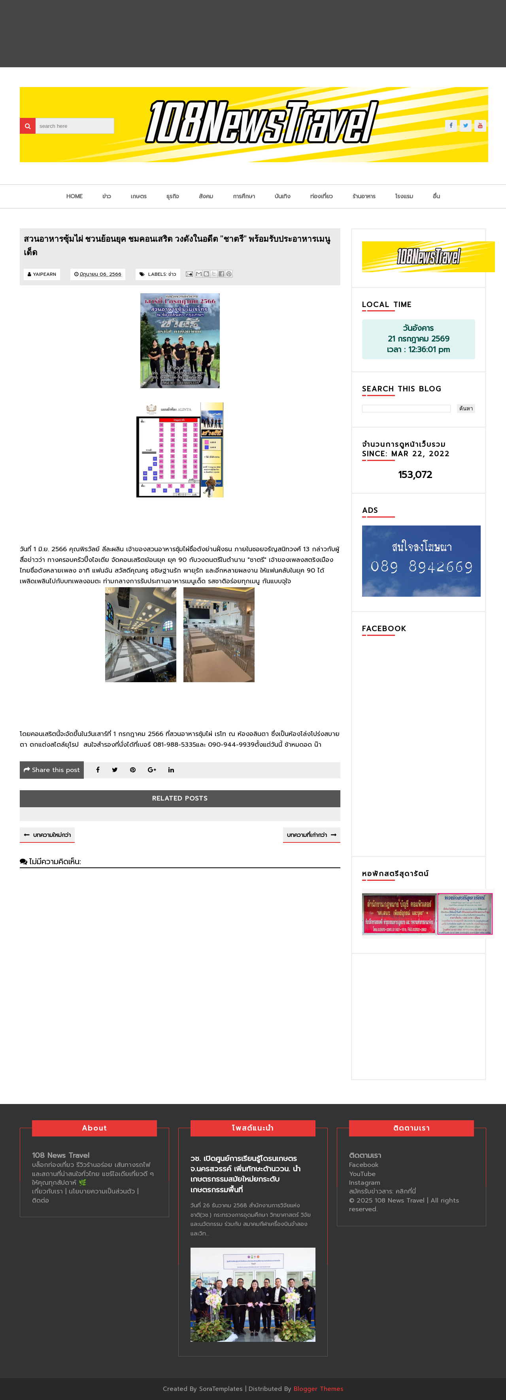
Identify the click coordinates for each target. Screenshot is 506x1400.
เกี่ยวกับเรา (47, 1191)
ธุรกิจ (172, 196)
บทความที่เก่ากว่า (307, 835)
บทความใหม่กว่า (52, 835)
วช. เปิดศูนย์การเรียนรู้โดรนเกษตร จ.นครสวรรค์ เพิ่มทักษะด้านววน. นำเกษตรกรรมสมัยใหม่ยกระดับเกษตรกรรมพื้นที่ (245, 1174)
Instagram (364, 1183)
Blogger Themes (319, 1389)
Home (74, 196)
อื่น (436, 196)
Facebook (364, 1165)
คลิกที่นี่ (406, 1191)
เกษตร (139, 196)
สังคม (206, 196)
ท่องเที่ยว (321, 196)
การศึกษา (244, 196)
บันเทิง (283, 196)
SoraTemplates (221, 1389)
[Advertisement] (421, 1015)
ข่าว (106, 196)
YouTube (362, 1174)
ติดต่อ (40, 1200)
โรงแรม (404, 196)
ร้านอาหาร (364, 196)
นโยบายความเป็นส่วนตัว (103, 1191)
